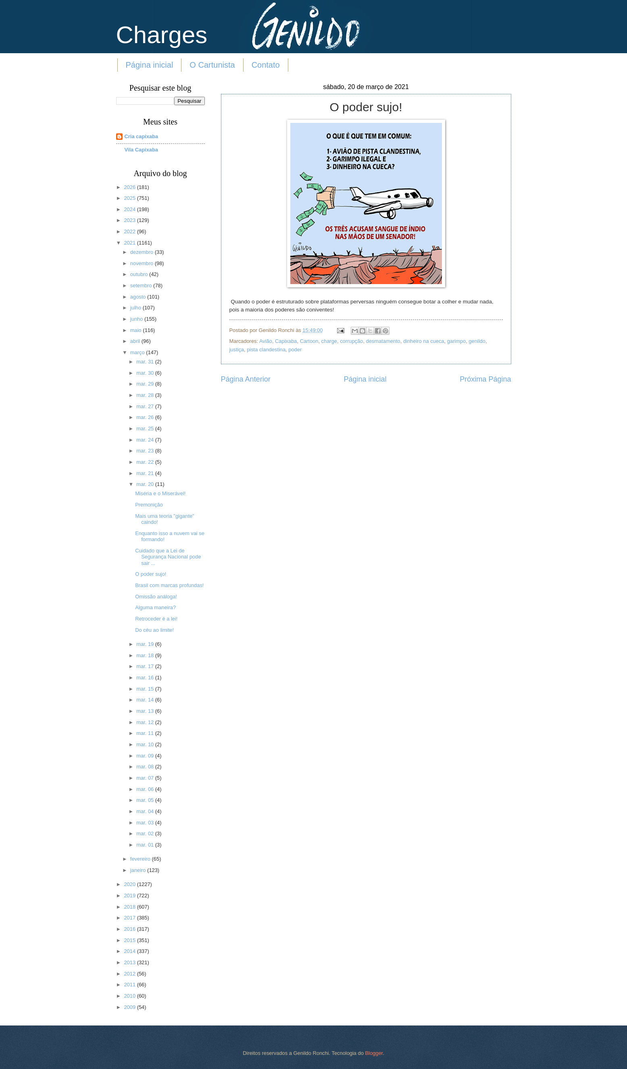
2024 (130, 209)
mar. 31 (145, 362)
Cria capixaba (141, 136)
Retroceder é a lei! (156, 619)
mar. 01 (145, 845)
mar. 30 (145, 373)
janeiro (138, 870)
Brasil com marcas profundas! (169, 585)
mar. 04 (145, 811)
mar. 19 (145, 644)
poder (295, 350)
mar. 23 (145, 451)
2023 (130, 220)
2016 (130, 929)
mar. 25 (145, 429)
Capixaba (286, 341)
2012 (130, 974)
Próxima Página (485, 379)
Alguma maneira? (155, 607)
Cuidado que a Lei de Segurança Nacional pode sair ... (168, 557)
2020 (130, 884)
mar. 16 (145, 678)
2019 (130, 896)
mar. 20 (145, 484)
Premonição (149, 505)
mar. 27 (145, 406)
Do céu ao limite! (154, 630)
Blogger (374, 1053)
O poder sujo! (150, 574)
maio (136, 330)
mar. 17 (145, 666)
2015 (130, 940)
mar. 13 (145, 711)
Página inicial (149, 64)
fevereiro (141, 859)
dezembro (142, 252)
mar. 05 (145, 800)
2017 (130, 918)
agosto (138, 297)
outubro (139, 274)
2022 (130, 231)
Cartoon (309, 341)
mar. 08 (145, 767)
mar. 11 (145, 733)
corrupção (351, 341)
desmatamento (383, 341)
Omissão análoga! (156, 597)
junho (137, 319)
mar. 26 (145, 417)
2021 (130, 243)
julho (136, 308)
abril (136, 341)
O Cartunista (212, 64)
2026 (130, 187)
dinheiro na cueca (423, 341)
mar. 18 (145, 655)
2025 (130, 198)
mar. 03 (145, 823)
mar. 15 (145, 689)
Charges (162, 34)
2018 (130, 907)
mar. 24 (145, 440)
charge (329, 341)
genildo (477, 341)
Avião (265, 341)
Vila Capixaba (141, 150)
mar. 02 (145, 833)
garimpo (456, 341)
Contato (266, 64)
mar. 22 (145, 462)
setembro (141, 285)
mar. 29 (145, 384)
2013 (130, 962)
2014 (130, 951)
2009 (130, 1007)
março (138, 352)
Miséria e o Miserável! (160, 493)
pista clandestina (266, 350)
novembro (142, 263)
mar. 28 (145, 395)
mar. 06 (145, 789)
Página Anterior (246, 379)
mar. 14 (145, 700)
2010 (130, 996)
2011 (130, 985)
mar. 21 (145, 473)
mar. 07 (145, 778)
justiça (236, 350)
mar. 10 (145, 744)
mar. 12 (145, 722)
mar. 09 (145, 756)
